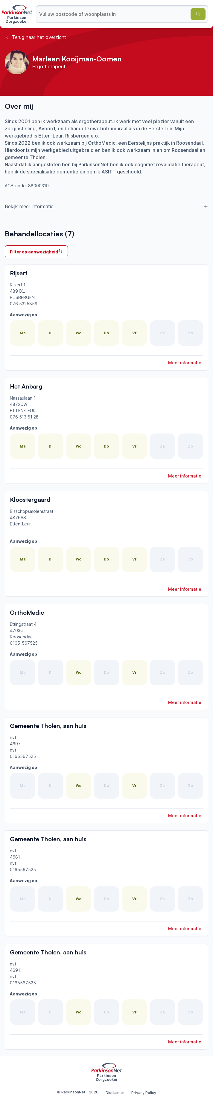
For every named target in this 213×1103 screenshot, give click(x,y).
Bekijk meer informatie (106, 206)
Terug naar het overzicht (35, 37)
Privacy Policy (143, 1092)
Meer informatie (184, 362)
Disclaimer (115, 1092)
